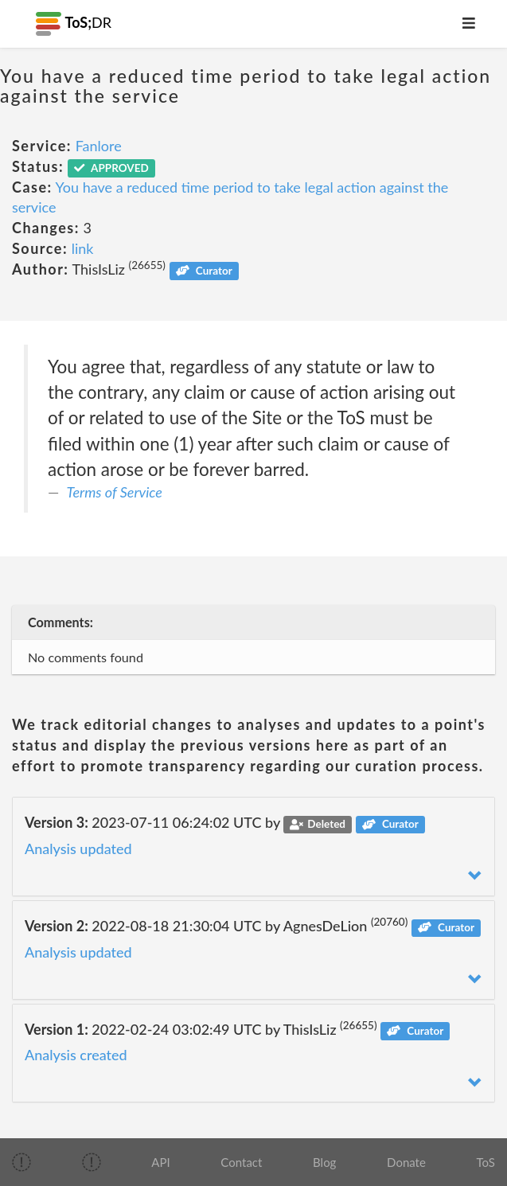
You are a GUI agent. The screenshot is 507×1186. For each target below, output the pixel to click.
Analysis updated (78, 848)
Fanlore (99, 145)
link (83, 248)
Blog (324, 1162)
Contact (241, 1162)
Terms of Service (114, 492)
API (160, 1162)
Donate (406, 1162)
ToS (486, 1162)
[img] (21, 1162)
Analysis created (76, 1054)
